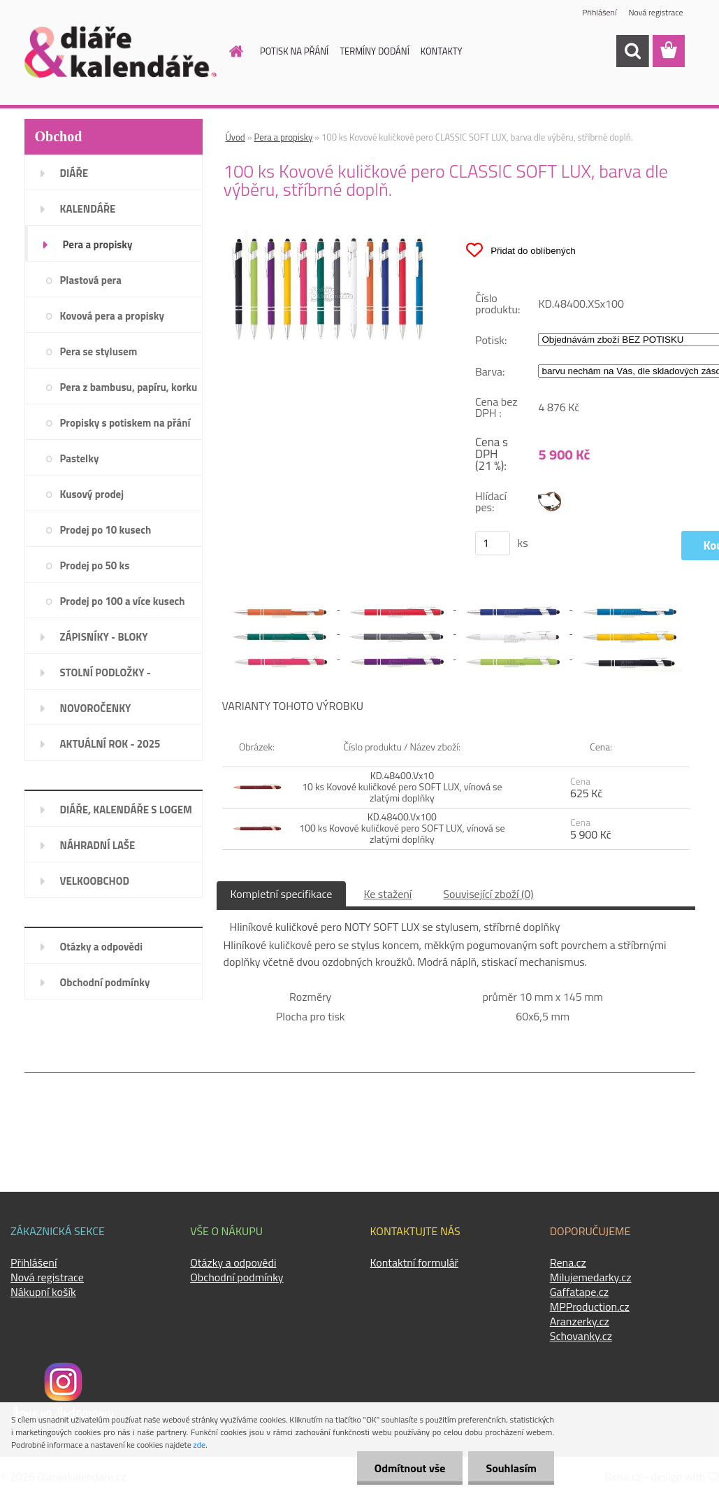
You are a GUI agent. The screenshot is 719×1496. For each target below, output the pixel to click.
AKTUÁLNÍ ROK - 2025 (110, 744)
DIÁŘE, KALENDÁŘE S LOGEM (126, 810)
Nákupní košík (43, 1291)
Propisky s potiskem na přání (125, 423)
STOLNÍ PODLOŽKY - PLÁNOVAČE (105, 677)
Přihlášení (599, 12)
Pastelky (79, 458)
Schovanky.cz (581, 1335)
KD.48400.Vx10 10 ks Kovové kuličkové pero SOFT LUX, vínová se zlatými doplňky (402, 786)
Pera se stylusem (99, 351)
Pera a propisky (98, 244)
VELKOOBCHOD (95, 881)
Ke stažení (387, 893)
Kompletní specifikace (282, 893)
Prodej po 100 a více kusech (122, 601)
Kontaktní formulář (414, 1262)
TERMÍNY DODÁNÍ (374, 51)
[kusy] (492, 543)
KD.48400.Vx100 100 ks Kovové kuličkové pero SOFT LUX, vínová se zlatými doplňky (401, 827)
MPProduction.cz (590, 1306)
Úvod (235, 137)
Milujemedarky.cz (591, 1277)
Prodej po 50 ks (95, 565)
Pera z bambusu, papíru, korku (129, 387)
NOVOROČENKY (95, 708)
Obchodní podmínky (105, 982)
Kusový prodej (92, 494)
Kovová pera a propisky (112, 316)
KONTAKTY (442, 51)
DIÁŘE (74, 173)
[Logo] (120, 52)
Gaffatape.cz (579, 1291)
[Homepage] (228, 51)
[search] (632, 51)
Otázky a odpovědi (101, 947)
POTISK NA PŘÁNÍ (294, 51)
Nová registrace (655, 12)
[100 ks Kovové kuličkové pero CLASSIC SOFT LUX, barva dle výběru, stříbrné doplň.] (328, 235)
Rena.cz (568, 1262)
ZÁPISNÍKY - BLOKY (104, 637)
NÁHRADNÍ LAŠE (98, 845)
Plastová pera (91, 280)
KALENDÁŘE (88, 209)
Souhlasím (511, 1468)
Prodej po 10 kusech (106, 530)
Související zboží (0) (488, 893)
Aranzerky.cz (579, 1321)
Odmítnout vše (410, 1468)
